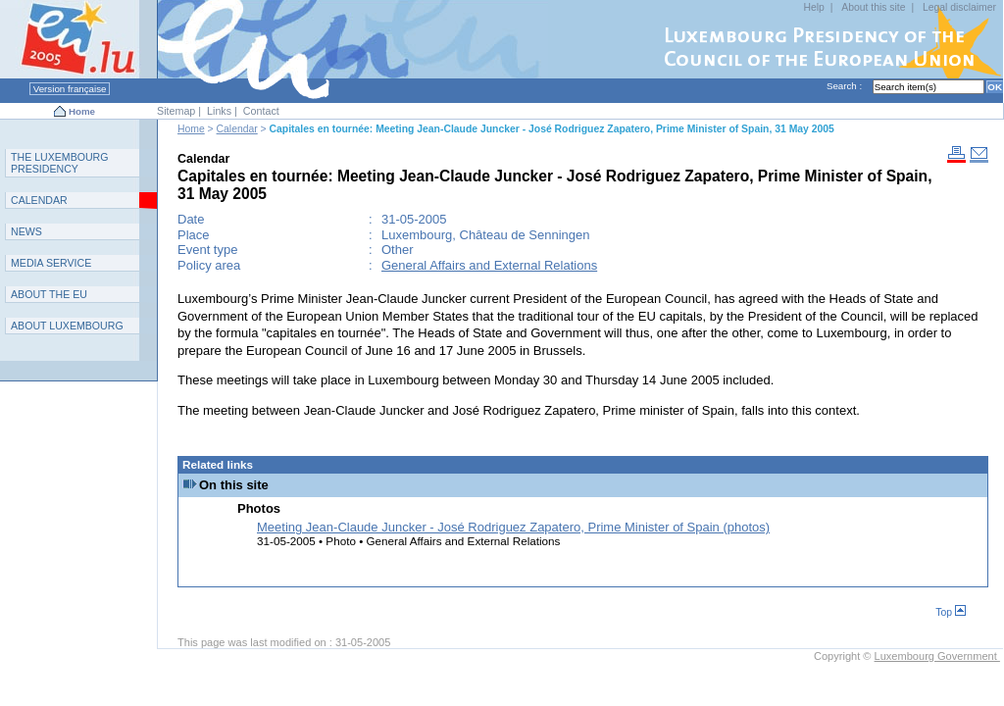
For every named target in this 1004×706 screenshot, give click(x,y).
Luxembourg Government (937, 656)
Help (813, 7)
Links (219, 111)
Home (82, 111)
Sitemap (176, 111)
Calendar (237, 129)
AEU (49, 294)
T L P (60, 163)
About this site (873, 7)
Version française (69, 88)
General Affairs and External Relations (489, 265)
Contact (261, 111)
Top (950, 612)
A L (67, 325)
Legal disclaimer (959, 7)
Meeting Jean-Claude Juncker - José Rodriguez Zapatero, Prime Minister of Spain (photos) (513, 527)
